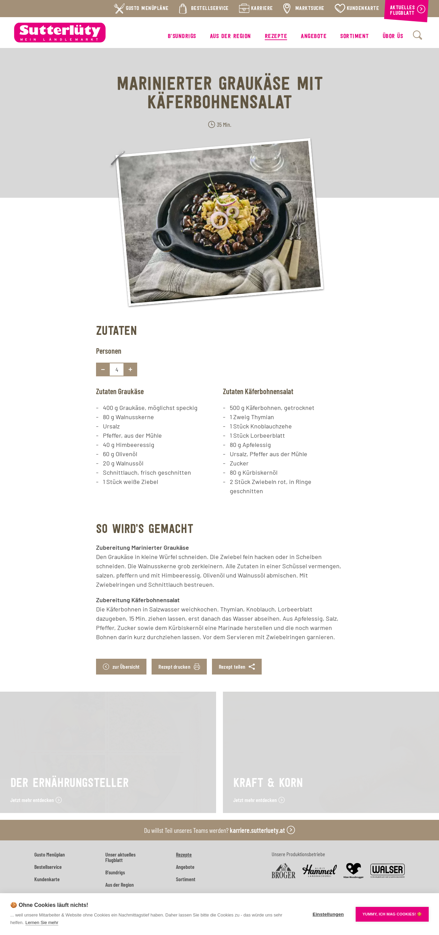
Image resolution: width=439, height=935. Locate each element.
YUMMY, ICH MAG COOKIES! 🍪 (392, 914)
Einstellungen (328, 914)
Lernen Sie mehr (41, 922)
